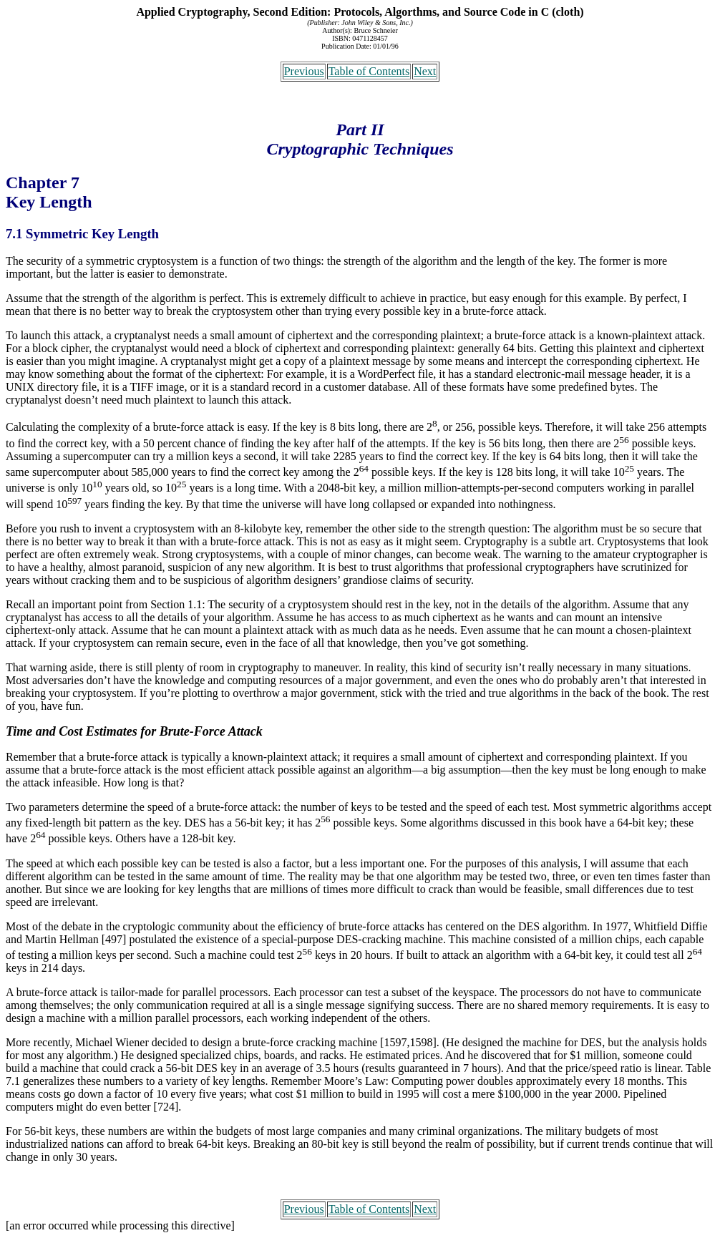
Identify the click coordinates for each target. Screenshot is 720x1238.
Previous (304, 71)
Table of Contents (369, 71)
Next (425, 71)
